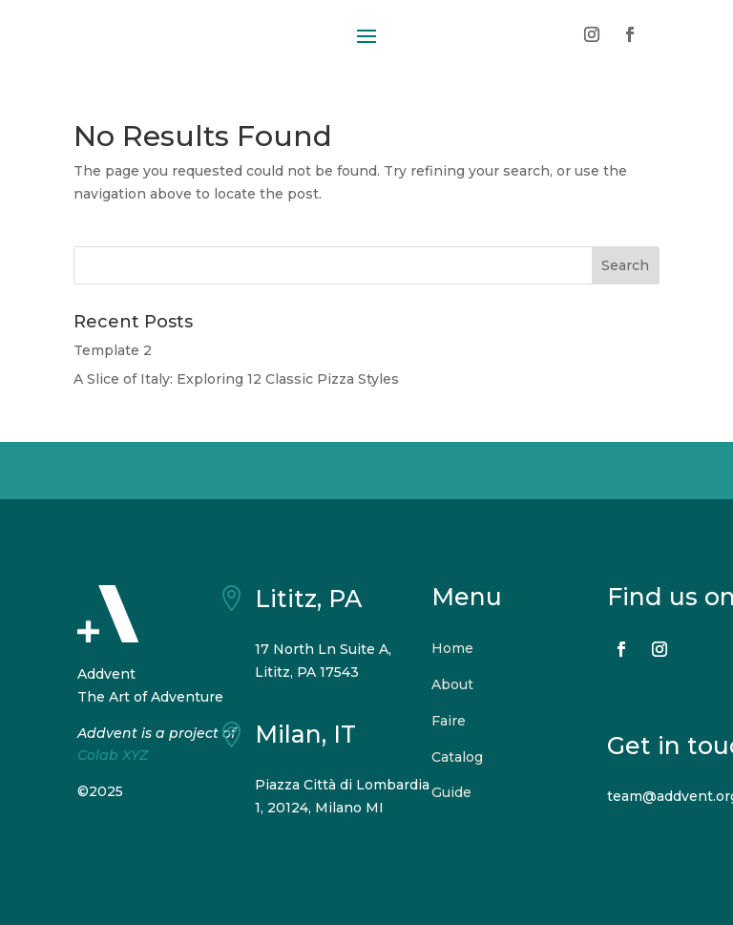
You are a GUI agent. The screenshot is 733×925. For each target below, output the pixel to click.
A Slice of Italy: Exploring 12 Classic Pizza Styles (236, 379)
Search (625, 265)
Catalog (457, 757)
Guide (451, 792)
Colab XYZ (112, 755)
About (452, 684)
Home (452, 648)
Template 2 (112, 350)
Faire (448, 720)
